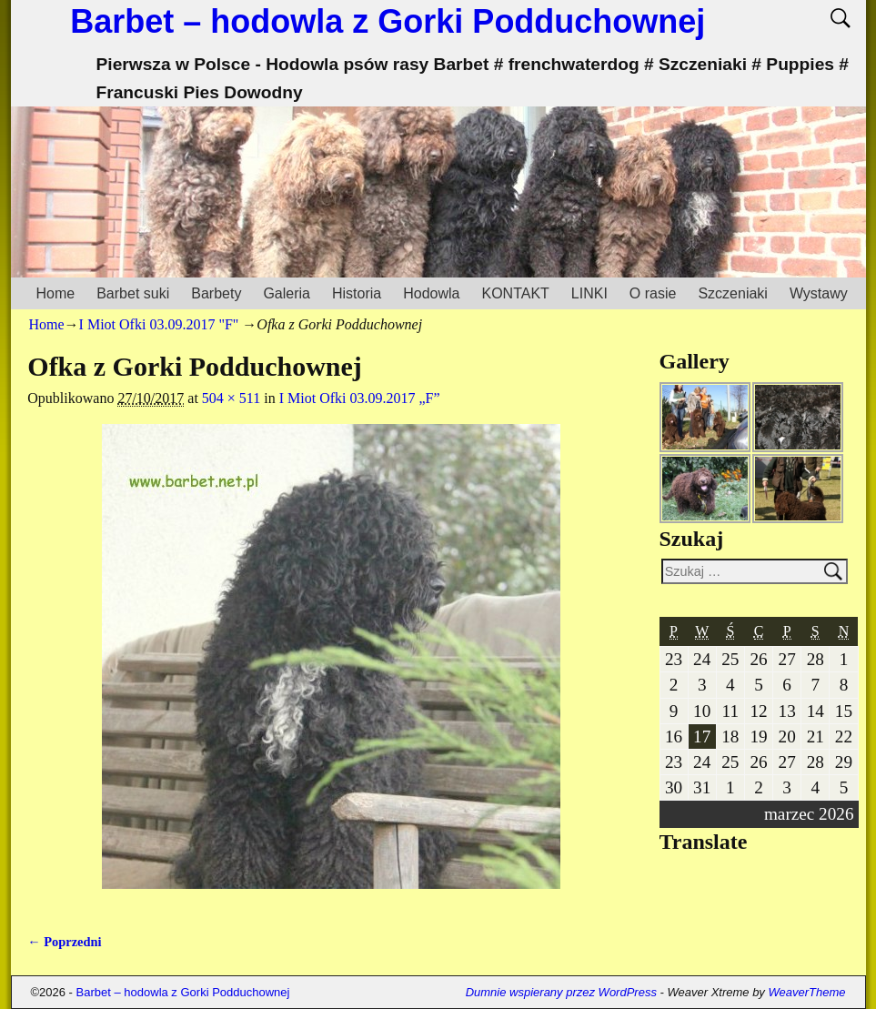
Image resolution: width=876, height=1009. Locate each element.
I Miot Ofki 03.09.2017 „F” (359, 398)
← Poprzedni (64, 941)
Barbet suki (132, 293)
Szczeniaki (732, 293)
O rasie (653, 293)
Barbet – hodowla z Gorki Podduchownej (387, 21)
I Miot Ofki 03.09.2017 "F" (159, 324)
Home (56, 293)
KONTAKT (515, 293)
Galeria (286, 293)
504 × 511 (231, 398)
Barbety (216, 293)
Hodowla (431, 293)
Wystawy (819, 293)
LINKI (589, 293)
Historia (356, 293)
